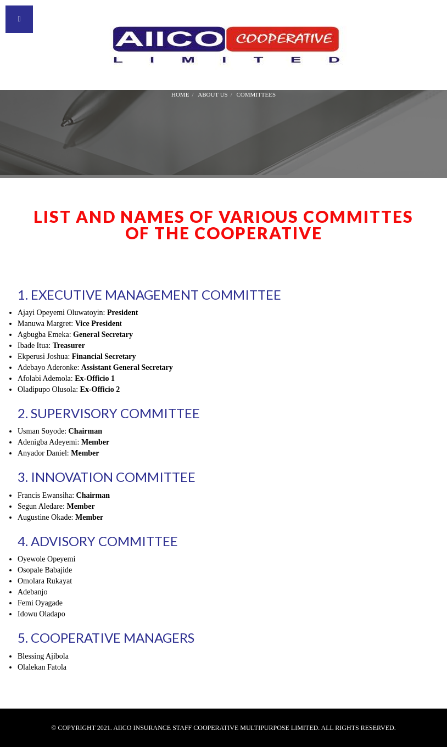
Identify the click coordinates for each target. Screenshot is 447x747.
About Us (213, 94)
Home (180, 94)
